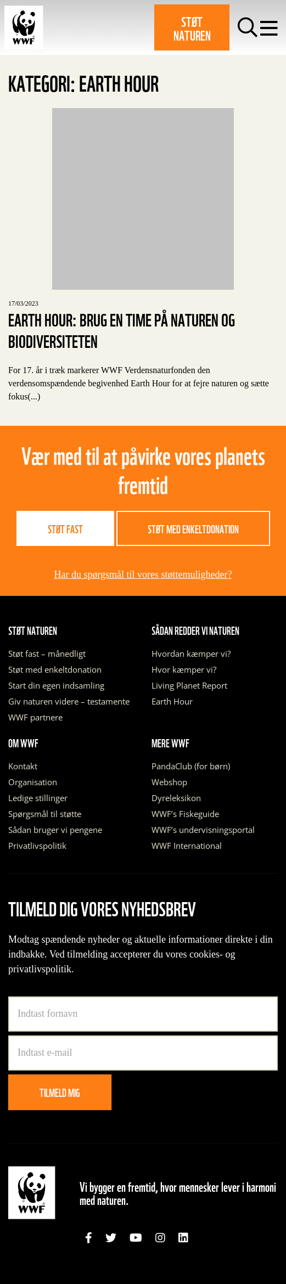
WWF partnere (35, 717)
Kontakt (22, 766)
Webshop (169, 781)
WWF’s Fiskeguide (185, 813)
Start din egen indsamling (56, 685)
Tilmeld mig (60, 1092)
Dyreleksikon (176, 797)
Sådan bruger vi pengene (55, 829)
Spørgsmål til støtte (44, 813)
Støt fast (65, 528)
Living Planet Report (189, 685)
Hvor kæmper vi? (184, 669)
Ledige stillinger (38, 797)
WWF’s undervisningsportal (203, 829)
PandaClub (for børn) (191, 766)
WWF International (187, 845)
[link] (88, 1237)
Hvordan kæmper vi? (191, 653)
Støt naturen (192, 27)
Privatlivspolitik (37, 845)
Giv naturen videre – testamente (69, 701)
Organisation (32, 781)
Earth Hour (172, 701)
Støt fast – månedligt (47, 653)
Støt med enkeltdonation (193, 528)
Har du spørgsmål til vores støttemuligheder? (143, 574)
